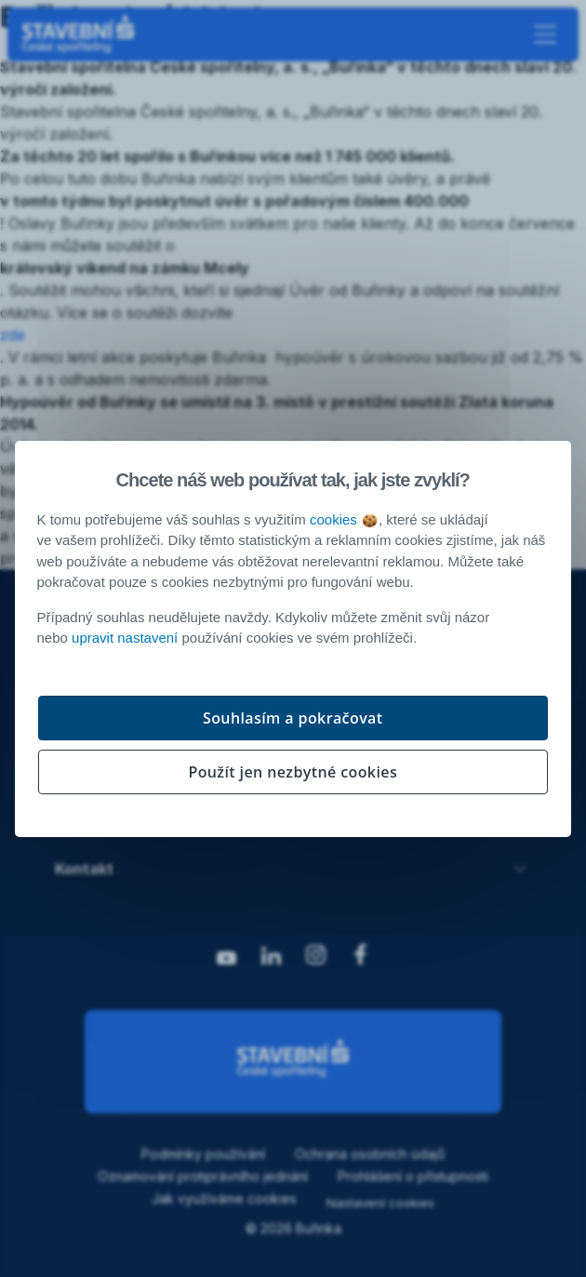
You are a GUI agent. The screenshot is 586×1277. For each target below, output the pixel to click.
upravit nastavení (125, 637)
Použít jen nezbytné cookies (292, 772)
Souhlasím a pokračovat (293, 718)
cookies (343, 519)
